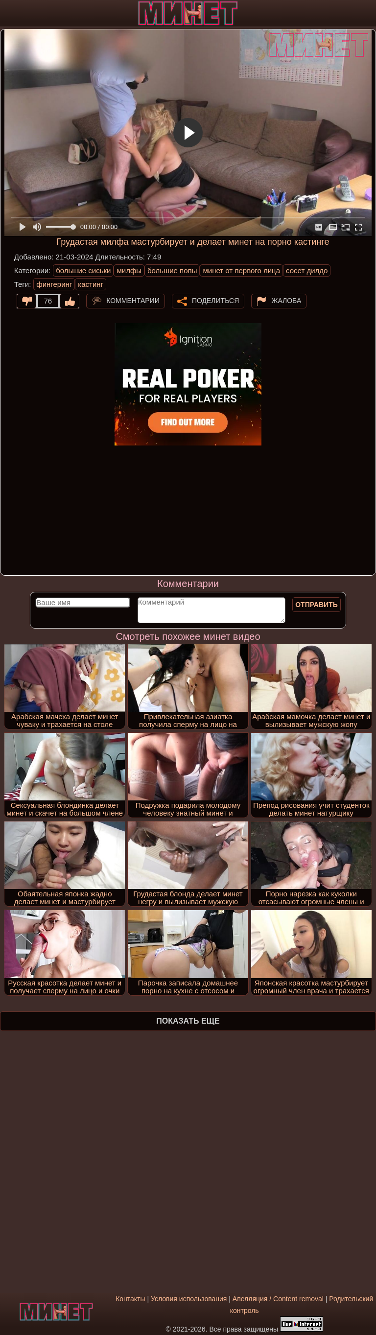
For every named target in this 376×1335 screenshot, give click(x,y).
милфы (129, 270)
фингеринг (54, 284)
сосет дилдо (307, 270)
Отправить (316, 605)
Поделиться (215, 300)
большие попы (172, 270)
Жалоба (286, 300)
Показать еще (187, 1021)
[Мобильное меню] (9, 13)
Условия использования (189, 1299)
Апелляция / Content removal (278, 1299)
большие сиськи (83, 270)
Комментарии (133, 300)
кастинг (90, 284)
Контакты (130, 1299)
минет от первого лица (241, 270)
